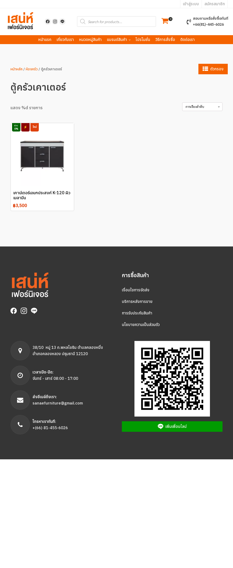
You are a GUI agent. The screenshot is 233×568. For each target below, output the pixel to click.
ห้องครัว (32, 69)
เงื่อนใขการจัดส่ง (135, 289)
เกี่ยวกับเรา (65, 39)
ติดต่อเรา (187, 39)
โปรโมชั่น (143, 39)
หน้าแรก (44, 39)
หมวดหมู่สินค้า (90, 39)
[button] (165, 21)
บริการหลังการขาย (137, 301)
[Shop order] (202, 106)
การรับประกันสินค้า (137, 313)
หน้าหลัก (16, 69)
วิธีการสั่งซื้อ (165, 39)
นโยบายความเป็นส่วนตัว (141, 324)
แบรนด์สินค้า (117, 39)
